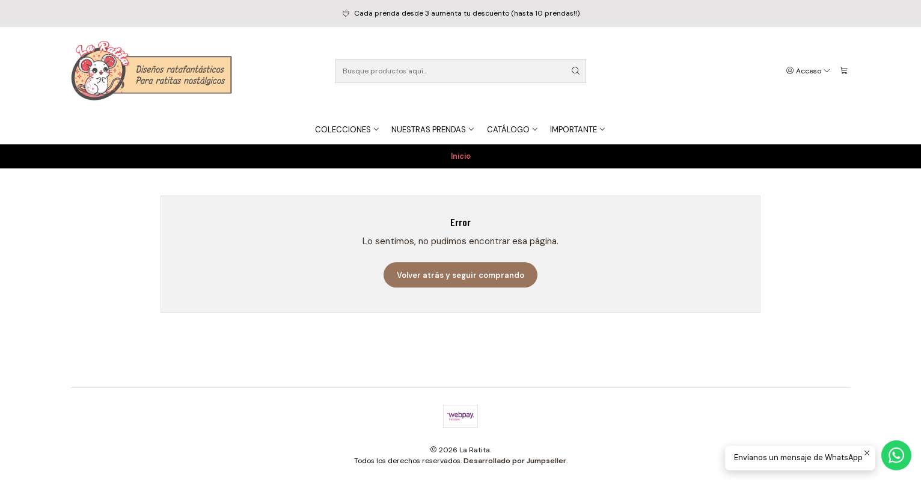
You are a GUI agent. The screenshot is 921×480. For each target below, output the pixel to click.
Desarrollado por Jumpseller (515, 461)
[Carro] (844, 71)
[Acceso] (808, 71)
